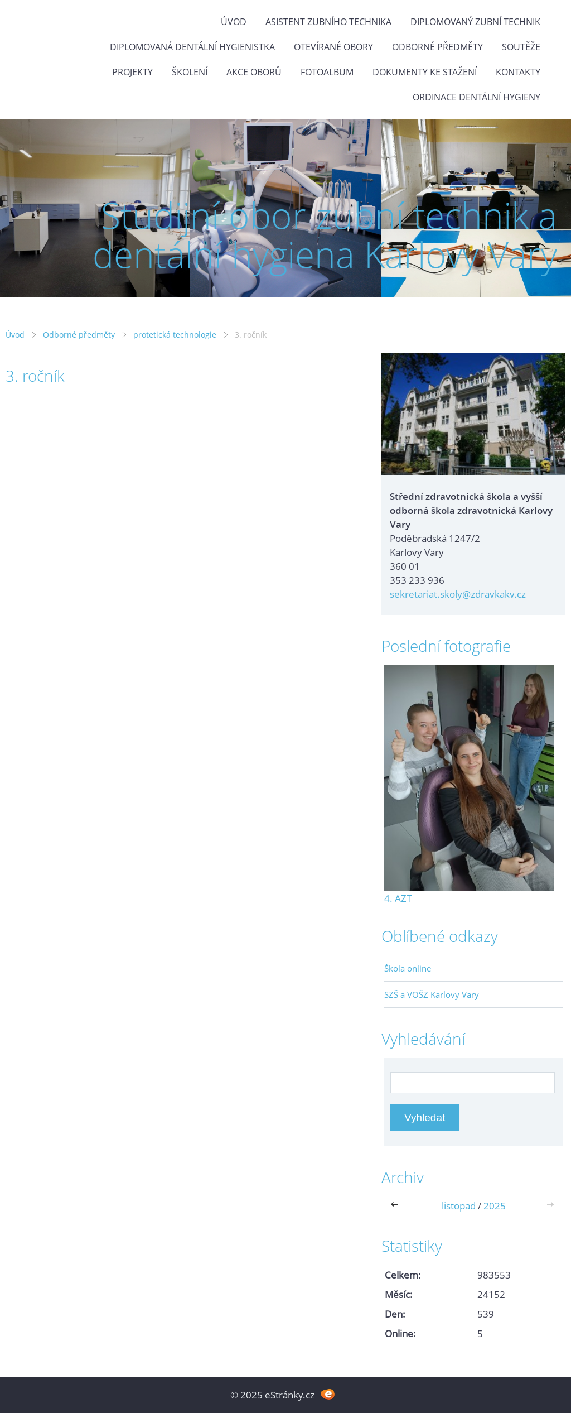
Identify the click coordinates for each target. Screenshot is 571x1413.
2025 (494, 1205)
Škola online (407, 968)
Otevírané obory (333, 47)
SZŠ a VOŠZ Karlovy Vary (431, 994)
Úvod (233, 22)
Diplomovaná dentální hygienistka (192, 47)
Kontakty (518, 72)
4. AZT (398, 898)
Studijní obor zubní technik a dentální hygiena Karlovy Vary (325, 234)
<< (396, 1205)
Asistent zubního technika (328, 22)
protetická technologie (174, 334)
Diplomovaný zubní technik (475, 22)
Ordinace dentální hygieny (476, 97)
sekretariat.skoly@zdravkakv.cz (458, 594)
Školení (189, 72)
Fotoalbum (327, 72)
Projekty (132, 72)
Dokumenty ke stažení (424, 72)
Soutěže (521, 47)
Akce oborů (254, 72)
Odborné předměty (437, 47)
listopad (459, 1205)
